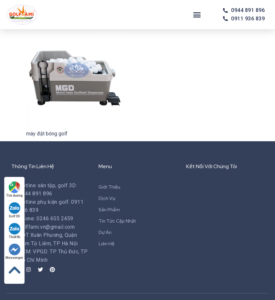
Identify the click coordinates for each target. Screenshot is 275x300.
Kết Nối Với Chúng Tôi (211, 166)
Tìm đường (14, 189)
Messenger (14, 252)
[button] (197, 14)
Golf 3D (14, 210)
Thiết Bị (14, 231)
